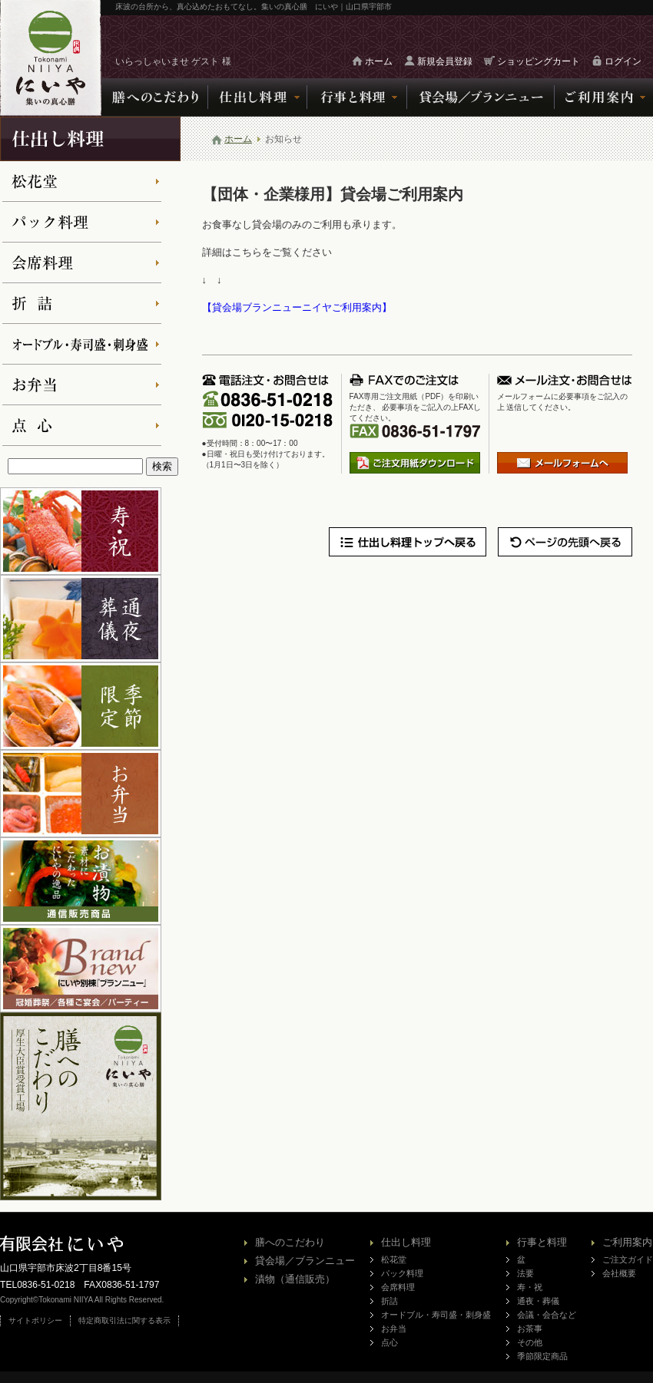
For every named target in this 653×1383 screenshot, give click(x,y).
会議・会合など (546, 1314)
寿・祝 (529, 1287)
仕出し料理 (406, 1242)
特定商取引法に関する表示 (124, 1320)
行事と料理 (542, 1242)
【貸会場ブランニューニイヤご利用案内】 (297, 307)
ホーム (379, 61)
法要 (525, 1273)
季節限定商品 (542, 1356)
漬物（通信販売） (295, 1279)
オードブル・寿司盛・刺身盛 (436, 1314)
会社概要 (619, 1273)
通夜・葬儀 (538, 1300)
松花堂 (393, 1259)
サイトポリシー (35, 1320)
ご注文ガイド (627, 1259)
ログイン (623, 61)
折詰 (389, 1300)
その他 (529, 1342)
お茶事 (529, 1328)
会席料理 (398, 1287)
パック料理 (402, 1273)
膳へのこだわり (290, 1242)
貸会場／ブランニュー (305, 1260)
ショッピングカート (538, 61)
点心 (389, 1342)
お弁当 (393, 1328)
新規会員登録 (444, 61)
